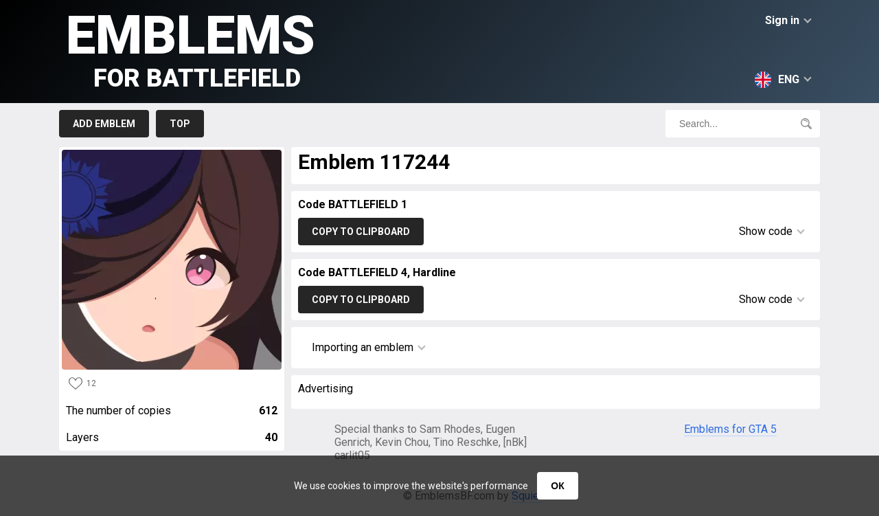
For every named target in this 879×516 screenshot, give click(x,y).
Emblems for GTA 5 (730, 429)
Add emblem (104, 123)
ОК (557, 485)
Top (180, 123)
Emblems (190, 48)
